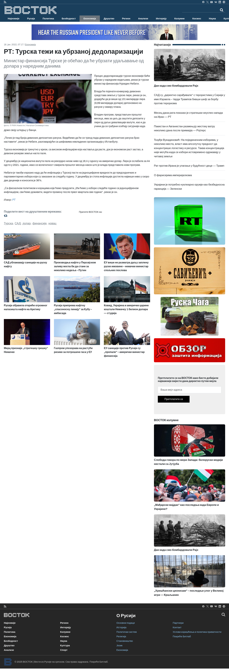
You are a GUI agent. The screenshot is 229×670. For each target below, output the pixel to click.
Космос (196, 18)
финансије (40, 223)
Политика (48, 18)
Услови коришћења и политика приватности (197, 632)
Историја (121, 627)
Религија (121, 636)
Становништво (124, 641)
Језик (119, 645)
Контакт (177, 627)
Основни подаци (125, 623)
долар (27, 223)
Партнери (178, 623)
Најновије (13, 18)
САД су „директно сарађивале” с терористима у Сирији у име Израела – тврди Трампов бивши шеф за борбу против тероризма (189, 99)
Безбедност (69, 18)
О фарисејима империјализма (173, 175)
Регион (126, 18)
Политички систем (126, 632)
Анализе (143, 18)
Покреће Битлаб (182, 636)
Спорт (63, 650)
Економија (89, 18)
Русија (31, 18)
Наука (212, 18)
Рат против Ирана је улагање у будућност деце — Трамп (189, 165)
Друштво (109, 18)
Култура (65, 645)
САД (18, 223)
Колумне (179, 18)
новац (52, 223)
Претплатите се (173, 399)
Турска (8, 223)
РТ (13, 199)
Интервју (161, 18)
